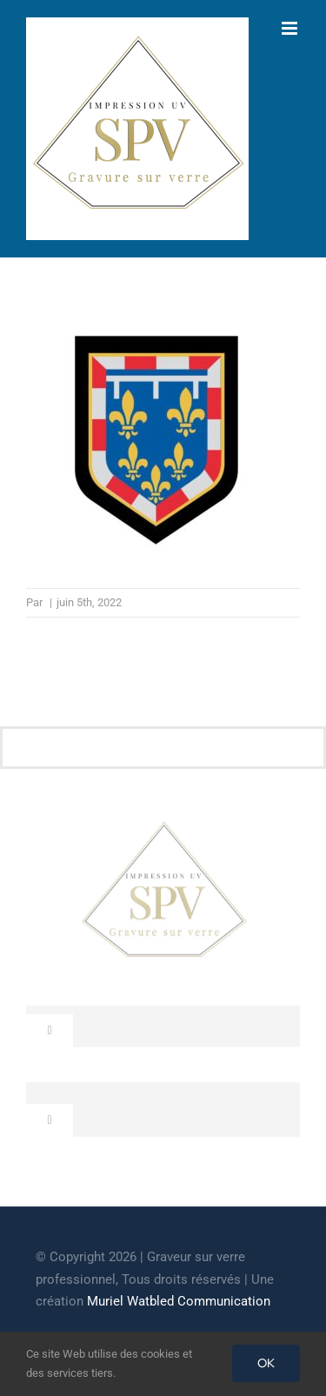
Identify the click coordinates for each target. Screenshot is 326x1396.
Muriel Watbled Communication (178, 1301)
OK (266, 1363)
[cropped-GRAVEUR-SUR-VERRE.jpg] (163, 829)
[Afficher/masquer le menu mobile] (291, 28)
